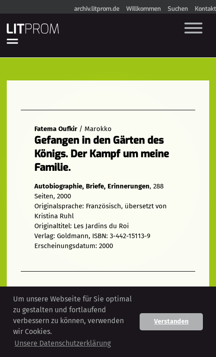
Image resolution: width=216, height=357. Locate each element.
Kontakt (205, 9)
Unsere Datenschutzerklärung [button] (62, 343)
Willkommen (143, 9)
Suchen (178, 9)
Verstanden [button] (171, 321)
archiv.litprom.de (96, 9)
